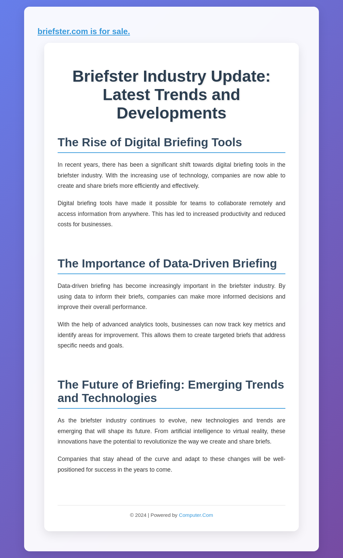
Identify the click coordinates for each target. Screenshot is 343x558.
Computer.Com (196, 515)
